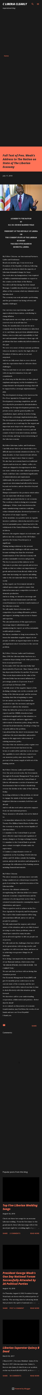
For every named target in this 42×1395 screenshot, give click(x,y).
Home (6, 56)
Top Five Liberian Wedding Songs (20, 1207)
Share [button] (34, 1026)
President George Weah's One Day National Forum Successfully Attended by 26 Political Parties (19, 1278)
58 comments (15, 1376)
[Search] (32, 4)
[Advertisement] (21, 32)
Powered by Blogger (21, 1389)
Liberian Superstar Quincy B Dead (21, 1349)
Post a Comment (17, 1308)
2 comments (15, 1233)
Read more (34, 1233)
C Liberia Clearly (15, 4)
